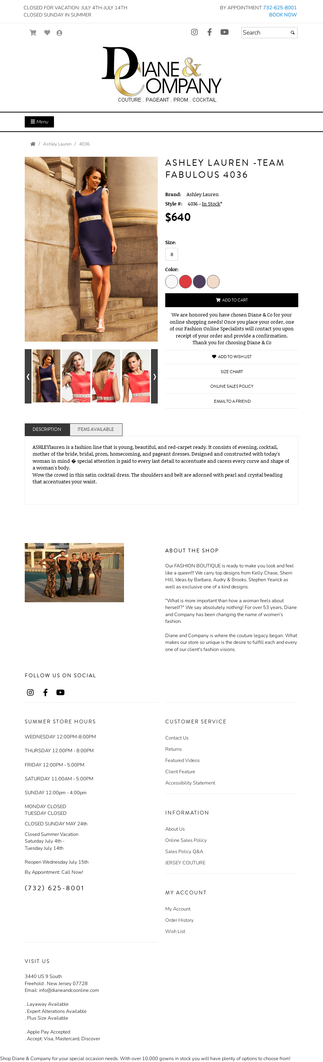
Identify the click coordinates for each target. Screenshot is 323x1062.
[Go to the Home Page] (33, 144)
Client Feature (180, 771)
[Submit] (292, 32)
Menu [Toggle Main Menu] (39, 121)
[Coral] (185, 281)
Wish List (175, 931)
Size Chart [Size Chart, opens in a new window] (232, 372)
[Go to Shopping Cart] (33, 33)
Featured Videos (182, 760)
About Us (175, 829)
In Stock (211, 203)
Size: (170, 242)
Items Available (96, 429)
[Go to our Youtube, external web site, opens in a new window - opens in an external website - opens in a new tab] (224, 32)
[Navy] (199, 281)
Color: (172, 269)
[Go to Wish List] (47, 33)
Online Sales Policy (186, 840)
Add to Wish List (231, 357)
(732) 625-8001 (55, 888)
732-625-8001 (280, 7)
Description (47, 429)
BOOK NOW (283, 15)
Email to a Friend (232, 401)
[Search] (269, 32)
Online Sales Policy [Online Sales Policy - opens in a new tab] (231, 386)
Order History (179, 920)
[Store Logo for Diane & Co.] (161, 76)
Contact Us (176, 738)
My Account (177, 909)
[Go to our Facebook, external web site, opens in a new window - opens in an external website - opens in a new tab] (209, 32)
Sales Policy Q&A (184, 851)
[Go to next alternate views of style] (154, 376)
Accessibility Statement (190, 783)
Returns (173, 749)
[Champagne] (213, 281)
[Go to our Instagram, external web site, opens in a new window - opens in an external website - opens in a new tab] (194, 32)
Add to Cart (232, 300)
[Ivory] (171, 281)
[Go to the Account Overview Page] (59, 33)
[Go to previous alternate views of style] (28, 376)
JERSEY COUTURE (185, 863)
